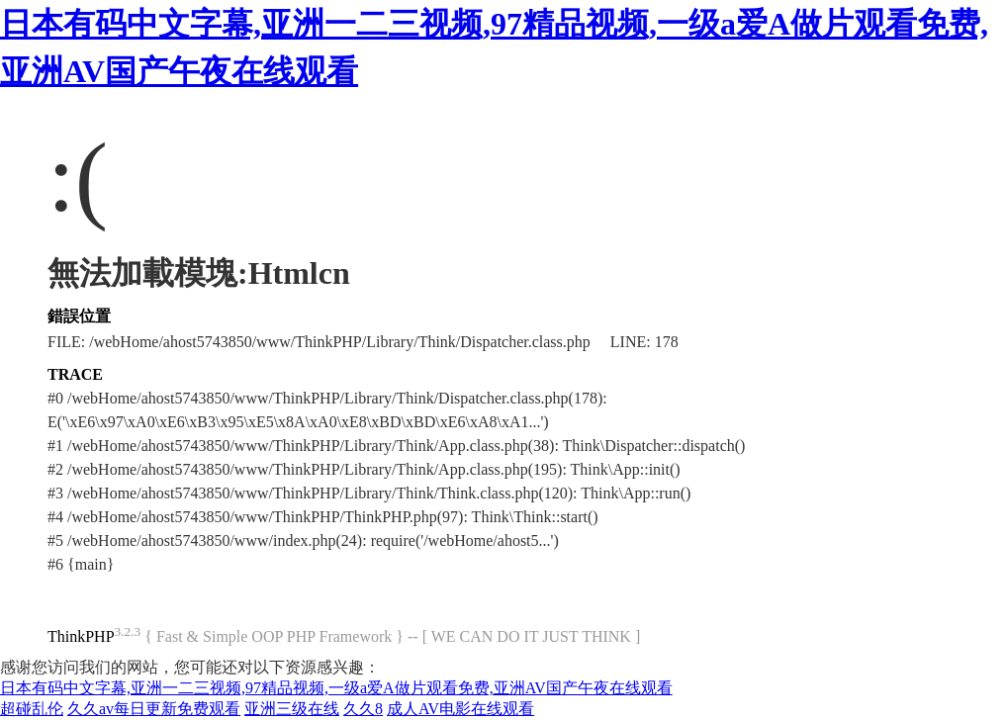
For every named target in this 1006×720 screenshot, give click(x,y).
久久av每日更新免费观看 (153, 708)
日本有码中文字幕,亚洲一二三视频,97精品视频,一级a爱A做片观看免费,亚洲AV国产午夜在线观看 (336, 687)
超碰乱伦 (31, 708)
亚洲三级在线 (291, 708)
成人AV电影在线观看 (460, 708)
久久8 (363, 708)
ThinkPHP (81, 636)
